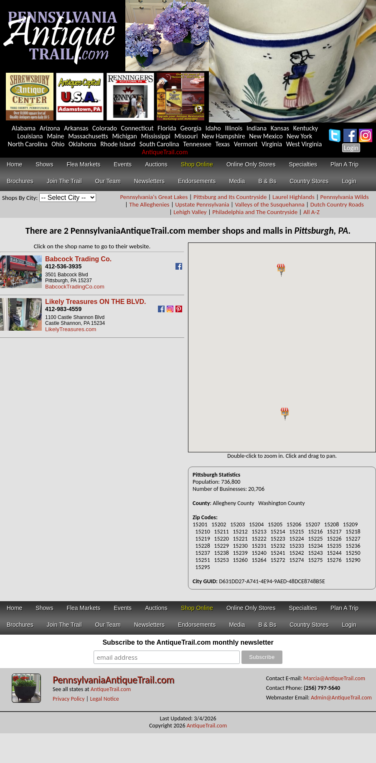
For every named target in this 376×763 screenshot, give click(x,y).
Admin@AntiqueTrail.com (341, 697)
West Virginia (304, 144)
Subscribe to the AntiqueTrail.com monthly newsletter (187, 642)
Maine (55, 136)
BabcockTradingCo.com (74, 286)
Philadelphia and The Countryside (254, 212)
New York (299, 136)
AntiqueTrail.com (165, 152)
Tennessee (197, 144)
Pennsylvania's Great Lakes (154, 197)
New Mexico (265, 136)
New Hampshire (223, 136)
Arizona (50, 128)
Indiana (256, 128)
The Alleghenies (149, 204)
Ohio (57, 144)
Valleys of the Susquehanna (270, 204)
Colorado (104, 128)
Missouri (186, 136)
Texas (222, 144)
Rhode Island (117, 144)
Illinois (233, 128)
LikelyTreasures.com (70, 329)
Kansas (280, 128)
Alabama (24, 128)
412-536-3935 (63, 266)
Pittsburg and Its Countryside (230, 197)
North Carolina (28, 144)
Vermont (246, 144)
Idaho (213, 128)
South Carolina (159, 144)
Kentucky (305, 128)
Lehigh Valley (189, 212)
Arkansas (76, 128)
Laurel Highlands (293, 197)
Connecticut (137, 128)
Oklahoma (83, 144)
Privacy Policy (69, 698)
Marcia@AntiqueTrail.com (334, 678)
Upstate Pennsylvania (202, 204)
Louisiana (30, 136)
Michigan (124, 136)
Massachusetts (88, 136)
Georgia (191, 128)
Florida (167, 128)
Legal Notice (104, 698)
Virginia (272, 144)
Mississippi (155, 136)
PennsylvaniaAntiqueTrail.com (113, 680)
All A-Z (311, 212)
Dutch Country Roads (337, 204)
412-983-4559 (63, 309)
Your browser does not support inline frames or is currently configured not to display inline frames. (282, 347)
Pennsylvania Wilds (344, 197)
